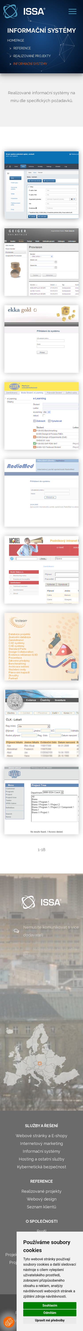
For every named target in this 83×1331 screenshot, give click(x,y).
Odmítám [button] (49, 1313)
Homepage (15, 40)
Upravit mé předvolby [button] (49, 1320)
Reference (22, 48)
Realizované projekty (32, 56)
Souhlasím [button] (49, 1305)
